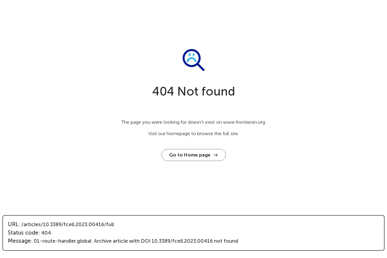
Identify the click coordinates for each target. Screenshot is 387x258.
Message (19, 241)
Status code (23, 232)
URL (13, 224)
